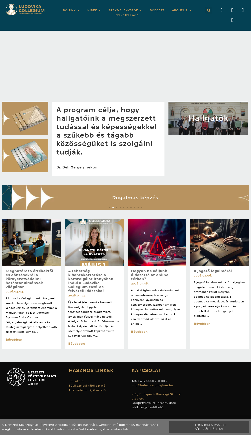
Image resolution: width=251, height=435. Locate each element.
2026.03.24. (77, 295)
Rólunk (71, 10)
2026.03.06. (203, 275)
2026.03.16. (140, 283)
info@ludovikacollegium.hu (153, 385)
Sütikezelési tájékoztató (87, 385)
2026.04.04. (15, 291)
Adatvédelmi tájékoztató (87, 390)
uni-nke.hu (77, 381)
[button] (208, 10)
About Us (181, 10)
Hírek (94, 10)
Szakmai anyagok (125, 10)
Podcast (157, 10)
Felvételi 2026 (126, 15)
